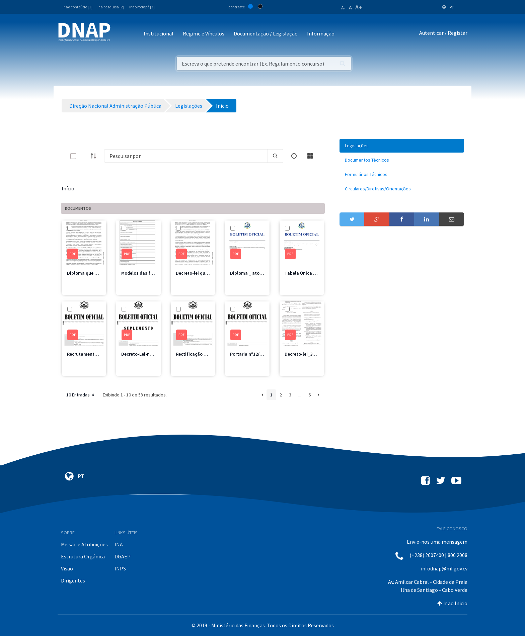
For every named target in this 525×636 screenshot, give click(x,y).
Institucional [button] (158, 33)
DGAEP (123, 556)
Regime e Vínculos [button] (203, 33)
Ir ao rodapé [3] (142, 6)
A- (343, 8)
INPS (120, 568)
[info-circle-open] (294, 156)
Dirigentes (73, 580)
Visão (67, 568)
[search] (275, 156)
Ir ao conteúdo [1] (77, 6)
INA (119, 544)
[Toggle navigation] (120, 34)
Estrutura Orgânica (83, 556)
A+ (358, 7)
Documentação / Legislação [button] (266, 33)
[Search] (185, 156)
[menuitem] (402, 146)
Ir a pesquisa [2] (110, 6)
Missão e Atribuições (84, 544)
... (299, 395)
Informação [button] (320, 33)
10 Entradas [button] (80, 395)
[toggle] (84, 156)
